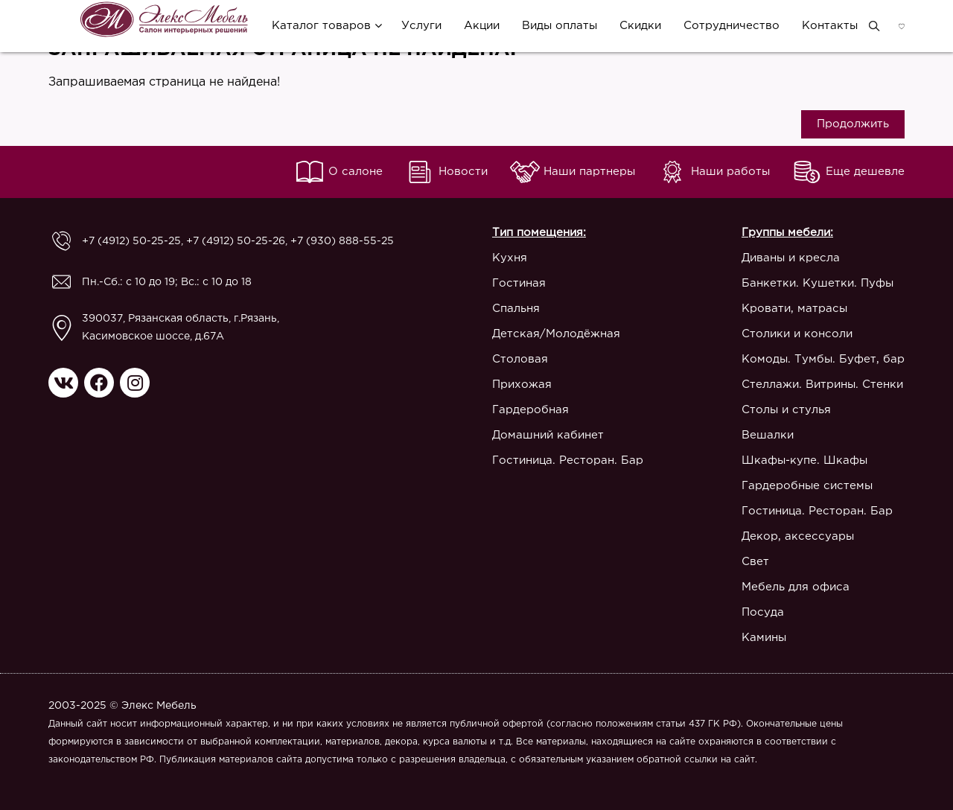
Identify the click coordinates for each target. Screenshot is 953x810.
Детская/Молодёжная (556, 334)
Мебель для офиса (796, 587)
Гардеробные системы (807, 486)
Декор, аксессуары (798, 536)
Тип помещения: (539, 232)
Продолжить (853, 124)
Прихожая (522, 384)
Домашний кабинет (548, 435)
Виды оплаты (559, 26)
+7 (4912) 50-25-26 (235, 241)
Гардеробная (530, 410)
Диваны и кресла (791, 258)
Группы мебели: (787, 232)
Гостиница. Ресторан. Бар (567, 460)
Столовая (520, 359)
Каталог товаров (321, 26)
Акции (482, 26)
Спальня (516, 308)
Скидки (640, 26)
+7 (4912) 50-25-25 (131, 241)
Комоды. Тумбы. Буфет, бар (823, 359)
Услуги (421, 26)
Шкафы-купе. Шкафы (804, 460)
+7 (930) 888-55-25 (342, 241)
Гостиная (519, 283)
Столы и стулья (786, 410)
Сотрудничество (731, 26)
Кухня (509, 258)
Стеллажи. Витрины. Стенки (822, 384)
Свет (755, 562)
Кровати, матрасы (794, 308)
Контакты (830, 26)
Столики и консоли (797, 334)
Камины (764, 637)
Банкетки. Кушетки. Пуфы (817, 283)
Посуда (763, 612)
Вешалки (768, 435)
